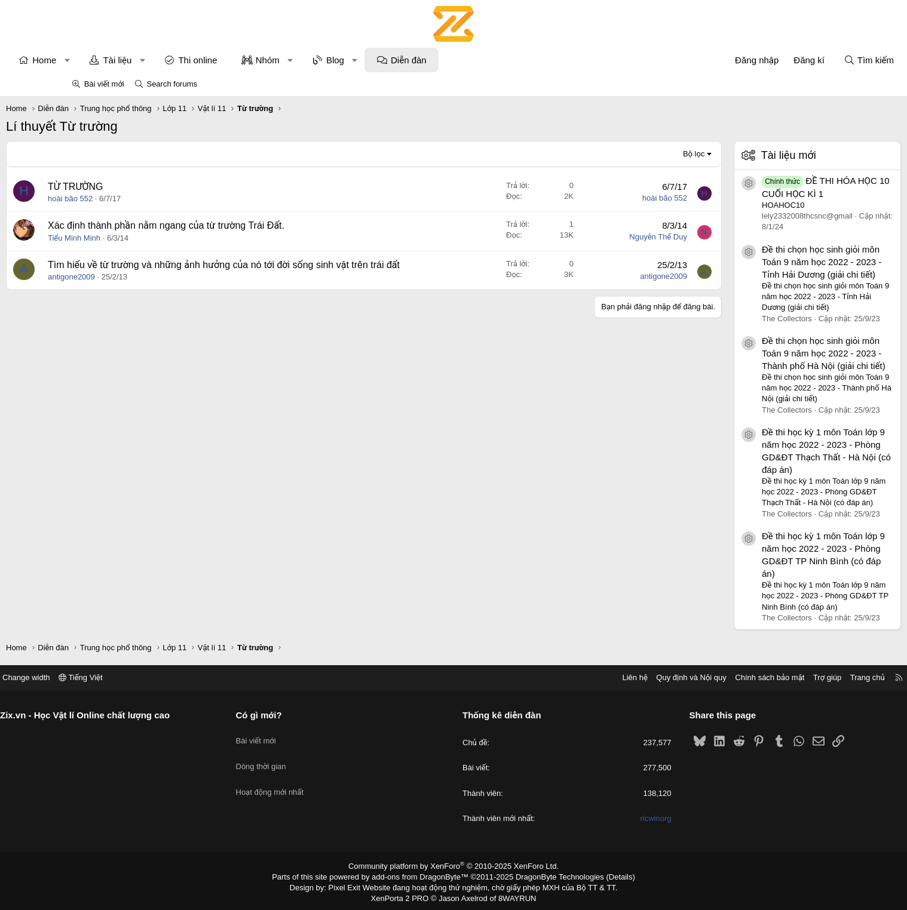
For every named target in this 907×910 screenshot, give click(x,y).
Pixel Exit (352, 885)
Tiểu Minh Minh (139, 237)
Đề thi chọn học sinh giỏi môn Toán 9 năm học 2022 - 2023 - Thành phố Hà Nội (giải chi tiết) (758, 353)
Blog (400, 60)
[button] (132, 60)
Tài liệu (182, 60)
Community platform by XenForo (454, 866)
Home (109, 60)
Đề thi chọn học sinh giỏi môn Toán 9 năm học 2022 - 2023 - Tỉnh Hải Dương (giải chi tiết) (756, 261)
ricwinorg (618, 818)
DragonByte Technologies (552, 876)
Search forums (171, 83)
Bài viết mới (104, 83)
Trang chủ (793, 677)
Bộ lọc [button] (629, 153)
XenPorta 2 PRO (403, 895)
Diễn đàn (474, 60)
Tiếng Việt (155, 677)
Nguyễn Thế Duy (593, 236)
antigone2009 (136, 290)
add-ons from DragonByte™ (422, 876)
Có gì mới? (296, 715)
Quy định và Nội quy (617, 677)
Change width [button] (100, 677)
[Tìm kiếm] (803, 60)
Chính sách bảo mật (695, 677)
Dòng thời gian (298, 756)
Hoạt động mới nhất (307, 778)
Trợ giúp (753, 677)
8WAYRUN (512, 895)
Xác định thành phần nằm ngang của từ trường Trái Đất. (231, 225)
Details (608, 876)
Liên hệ (560, 677)
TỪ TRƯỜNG (140, 187)
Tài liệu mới (723, 155)
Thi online (262, 60)
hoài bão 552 (135, 198)
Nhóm (333, 60)
